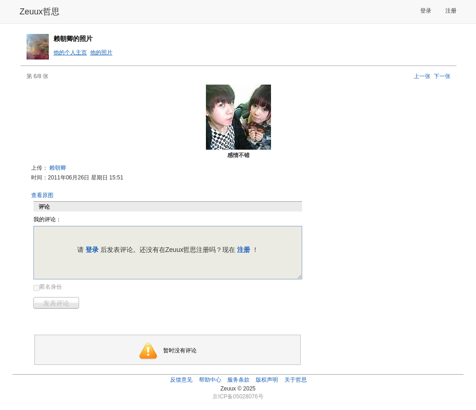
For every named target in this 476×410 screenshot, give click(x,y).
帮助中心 (210, 380)
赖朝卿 (57, 168)
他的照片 (101, 52)
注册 (450, 10)
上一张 (422, 76)
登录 (425, 10)
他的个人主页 (70, 52)
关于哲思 (295, 380)
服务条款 (238, 380)
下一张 (442, 76)
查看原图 (42, 195)
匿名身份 (51, 287)
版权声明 (267, 380)
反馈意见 (181, 380)
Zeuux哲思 (40, 11)
